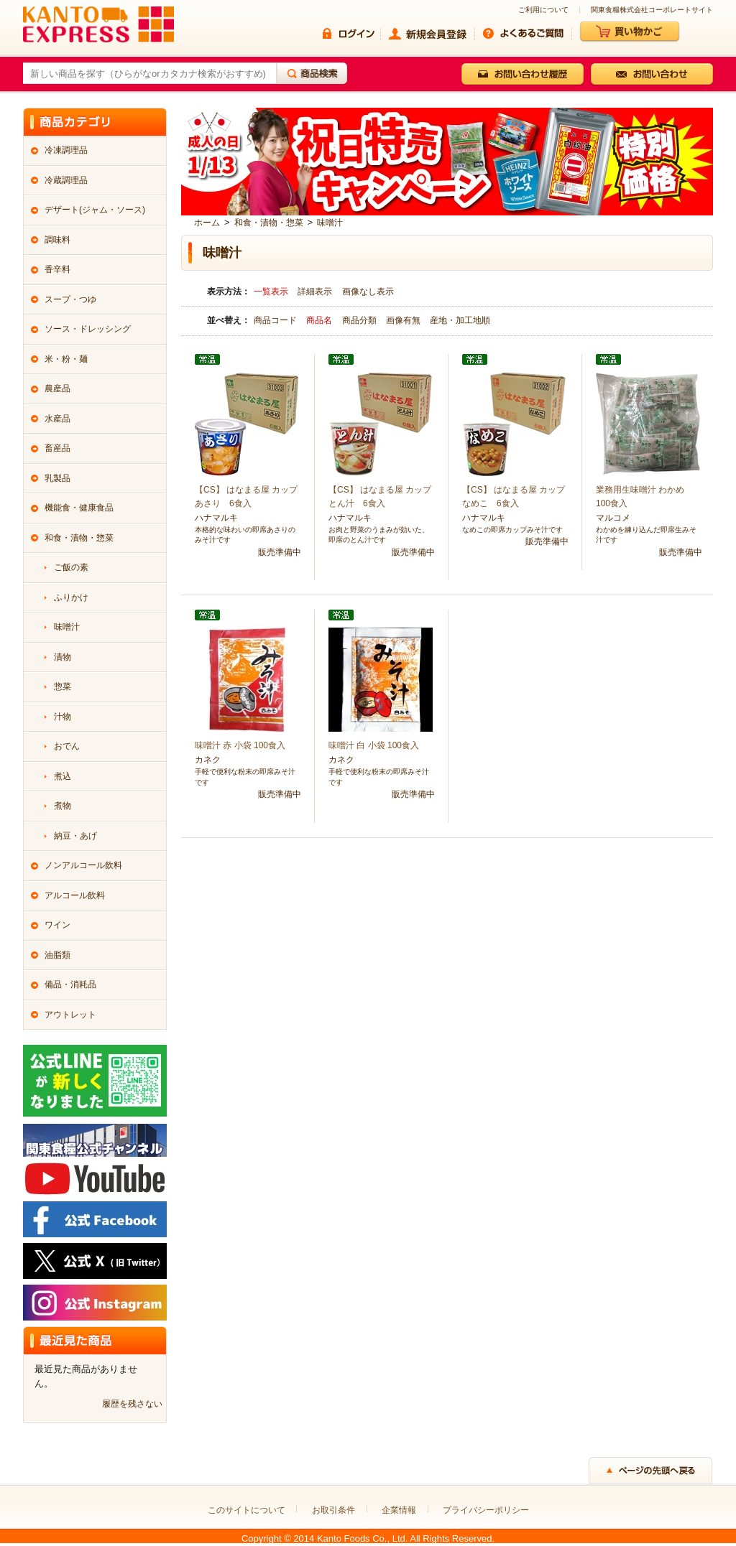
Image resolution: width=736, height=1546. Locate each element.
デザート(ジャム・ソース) (95, 210)
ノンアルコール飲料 (83, 865)
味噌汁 (330, 223)
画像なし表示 (368, 292)
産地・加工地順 (460, 320)
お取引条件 (333, 1510)
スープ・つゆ (70, 299)
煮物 (62, 806)
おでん (67, 746)
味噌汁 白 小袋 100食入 (373, 745)
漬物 (62, 657)
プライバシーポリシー (486, 1510)
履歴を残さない (132, 1404)
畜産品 (57, 448)
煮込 (62, 776)
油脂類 (57, 955)
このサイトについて (246, 1510)
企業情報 (399, 1510)
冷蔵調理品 (66, 180)
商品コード (276, 320)
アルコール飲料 (75, 895)
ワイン (57, 925)
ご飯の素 (71, 567)
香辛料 (57, 269)
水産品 (57, 419)
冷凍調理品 (66, 150)
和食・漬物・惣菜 (268, 223)
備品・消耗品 (70, 984)
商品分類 (360, 320)
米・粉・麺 (66, 359)
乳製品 (57, 478)
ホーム (207, 223)
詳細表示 (315, 292)
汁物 (62, 717)
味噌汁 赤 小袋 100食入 (240, 745)
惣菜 (62, 686)
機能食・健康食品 (79, 508)
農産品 (57, 388)
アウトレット (70, 1015)
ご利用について (543, 10)
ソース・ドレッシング (88, 329)
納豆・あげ (75, 836)
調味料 (57, 240)
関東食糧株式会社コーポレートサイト (652, 10)
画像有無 (404, 320)
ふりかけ (71, 597)
